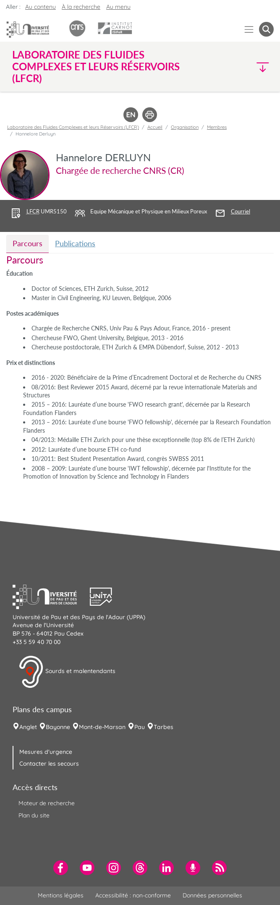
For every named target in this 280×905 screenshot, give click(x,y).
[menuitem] (60, 867)
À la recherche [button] (81, 7)
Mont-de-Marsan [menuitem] (102, 727)
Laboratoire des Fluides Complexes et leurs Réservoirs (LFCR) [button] (96, 66)
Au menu (118, 7)
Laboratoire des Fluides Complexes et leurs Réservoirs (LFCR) (73, 127)
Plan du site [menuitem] (34, 815)
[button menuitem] (266, 29)
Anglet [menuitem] (28, 727)
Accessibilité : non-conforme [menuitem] (133, 895)
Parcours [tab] (27, 243)
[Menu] (249, 29)
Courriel (240, 211)
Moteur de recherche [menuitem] (46, 803)
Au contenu (40, 7)
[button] (242, 66)
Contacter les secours (49, 763)
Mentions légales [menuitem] (61, 895)
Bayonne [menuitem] (58, 727)
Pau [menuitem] (139, 727)
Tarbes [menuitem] (163, 727)
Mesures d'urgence (45, 752)
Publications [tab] (75, 243)
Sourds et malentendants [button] (66, 672)
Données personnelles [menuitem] (212, 895)
